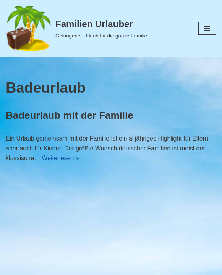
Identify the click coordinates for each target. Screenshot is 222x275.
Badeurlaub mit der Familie (69, 115)
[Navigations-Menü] (207, 28)
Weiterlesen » (60, 158)
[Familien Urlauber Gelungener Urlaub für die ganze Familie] (76, 28)
